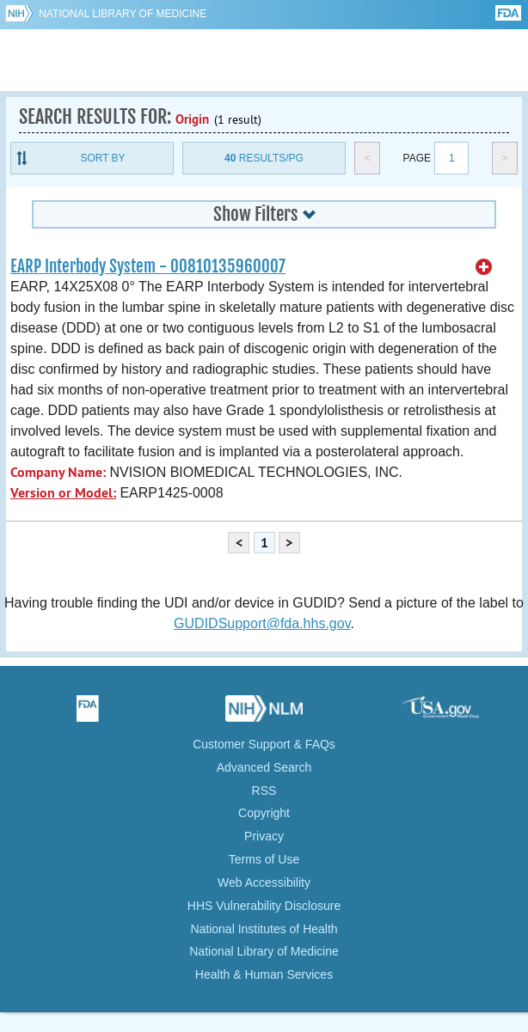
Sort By (102, 158)
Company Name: (58, 472)
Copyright (264, 813)
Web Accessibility (264, 882)
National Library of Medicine (122, 14)
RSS (264, 790)
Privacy (264, 836)
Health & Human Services (264, 974)
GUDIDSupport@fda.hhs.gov (262, 623)
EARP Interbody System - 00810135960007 (147, 266)
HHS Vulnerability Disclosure (264, 906)
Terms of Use (264, 859)
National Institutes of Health (263, 929)
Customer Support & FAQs (264, 744)
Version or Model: (63, 493)
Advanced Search (264, 767)
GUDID (264, 60)
